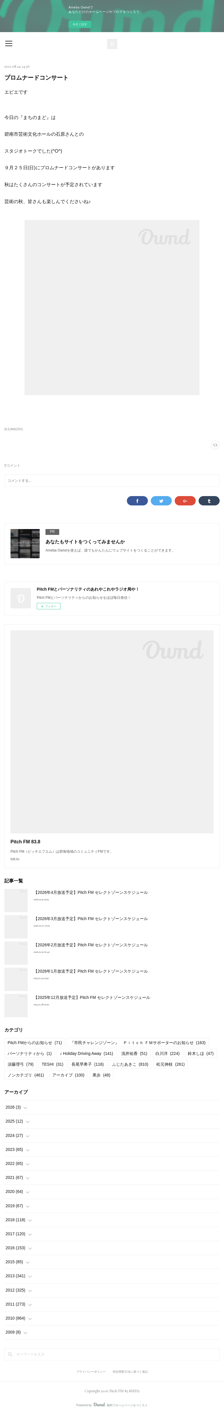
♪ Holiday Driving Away (86, 1053)
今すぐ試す (80, 24)
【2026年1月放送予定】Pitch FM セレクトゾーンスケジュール (91, 971)
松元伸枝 (170, 1064)
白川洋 (167, 1053)
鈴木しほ (201, 1053)
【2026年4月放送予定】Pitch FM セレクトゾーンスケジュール (91, 892)
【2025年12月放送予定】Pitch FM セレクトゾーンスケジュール (92, 997)
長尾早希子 (87, 1064)
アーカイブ (68, 1075)
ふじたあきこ (130, 1064)
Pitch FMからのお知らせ (35, 1042)
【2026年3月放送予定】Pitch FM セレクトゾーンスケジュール (91, 918)
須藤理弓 (21, 1064)
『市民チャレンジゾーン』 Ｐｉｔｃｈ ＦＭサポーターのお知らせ (138, 1042)
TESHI (52, 1064)
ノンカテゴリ (26, 1075)
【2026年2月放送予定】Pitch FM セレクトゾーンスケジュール (91, 945)
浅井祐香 (134, 1053)
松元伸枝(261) (13, 429)
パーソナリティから (30, 1053)
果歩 (101, 1075)
